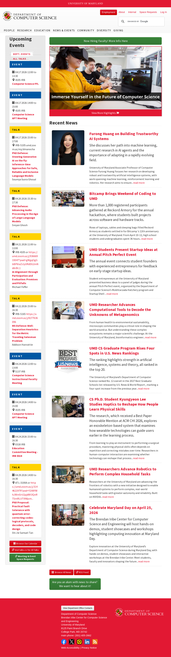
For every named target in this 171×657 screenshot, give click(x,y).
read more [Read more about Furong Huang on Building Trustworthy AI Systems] (139, 182)
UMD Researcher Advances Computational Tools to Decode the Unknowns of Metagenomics (120, 309)
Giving (118, 30)
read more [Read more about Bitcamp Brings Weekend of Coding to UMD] (147, 238)
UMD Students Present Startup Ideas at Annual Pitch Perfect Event (123, 252)
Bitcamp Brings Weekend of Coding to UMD (122, 196)
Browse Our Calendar (25, 543)
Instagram (79, 641)
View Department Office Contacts (77, 608)
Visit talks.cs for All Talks (25, 549)
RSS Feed (82, 572)
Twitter (71, 641)
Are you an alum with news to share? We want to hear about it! (75, 584)
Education (42, 30)
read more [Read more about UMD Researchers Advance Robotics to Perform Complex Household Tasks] (108, 496)
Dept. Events (23, 54)
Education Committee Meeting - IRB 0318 (25, 452)
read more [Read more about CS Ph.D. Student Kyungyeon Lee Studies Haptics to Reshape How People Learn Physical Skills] (138, 458)
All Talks (19, 58)
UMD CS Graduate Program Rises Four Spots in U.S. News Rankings (122, 351)
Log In (163, 12)
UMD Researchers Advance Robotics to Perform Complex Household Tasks (122, 471)
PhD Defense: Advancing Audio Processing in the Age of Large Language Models (25, 214)
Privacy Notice (89, 647)
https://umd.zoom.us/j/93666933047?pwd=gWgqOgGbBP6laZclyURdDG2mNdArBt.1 (25, 260)
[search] (141, 21)
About (122, 12)
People (9, 30)
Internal (132, 12)
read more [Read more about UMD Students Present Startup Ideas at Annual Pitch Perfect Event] (112, 293)
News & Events (64, 30)
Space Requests (148, 12)
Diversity (104, 30)
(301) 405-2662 (83, 635)
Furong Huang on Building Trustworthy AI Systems (123, 136)
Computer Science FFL (25, 83)
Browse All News (61, 572)
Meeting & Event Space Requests (25, 558)
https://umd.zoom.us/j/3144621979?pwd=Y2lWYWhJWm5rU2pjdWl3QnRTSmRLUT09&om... (24, 490)
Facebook (63, 641)
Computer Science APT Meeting (23, 116)
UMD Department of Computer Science (29, 16)
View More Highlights (105, 113)
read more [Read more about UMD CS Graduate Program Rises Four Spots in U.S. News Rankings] (143, 388)
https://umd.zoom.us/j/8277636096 (25, 318)
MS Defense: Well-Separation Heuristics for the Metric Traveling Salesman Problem (25, 333)
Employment (108, 12)
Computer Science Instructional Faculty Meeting (24, 379)
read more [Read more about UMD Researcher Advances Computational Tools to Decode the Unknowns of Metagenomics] (150, 337)
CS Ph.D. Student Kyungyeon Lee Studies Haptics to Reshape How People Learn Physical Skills (123, 404)
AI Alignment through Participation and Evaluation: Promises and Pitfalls (25, 277)
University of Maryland (85, 3)
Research (24, 30)
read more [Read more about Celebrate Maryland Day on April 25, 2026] (144, 561)
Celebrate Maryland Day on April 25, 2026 (120, 510)
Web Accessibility (70, 647)
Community (85, 30)
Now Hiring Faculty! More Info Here (106, 41)
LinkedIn (87, 641)
